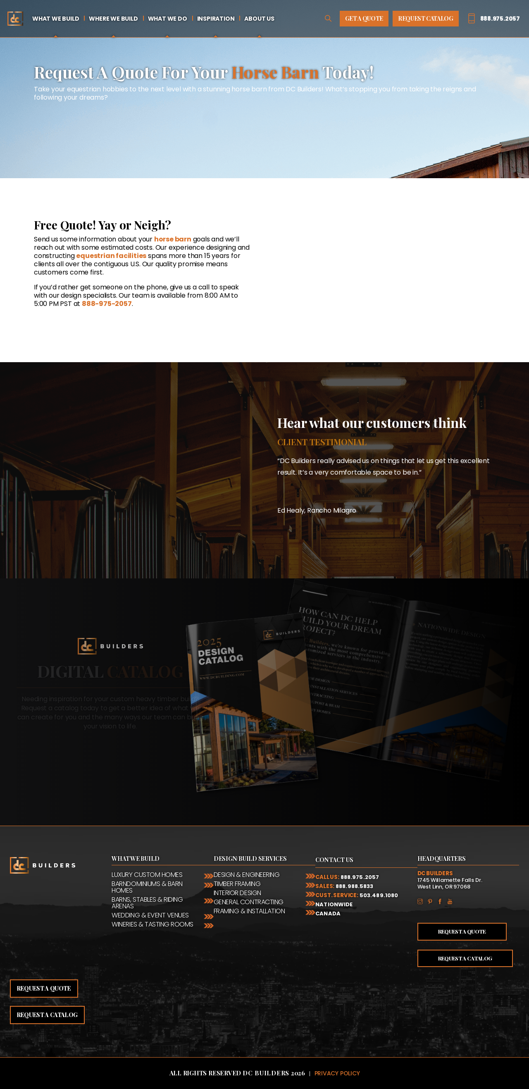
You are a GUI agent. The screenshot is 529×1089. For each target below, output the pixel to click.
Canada (328, 913)
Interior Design (237, 893)
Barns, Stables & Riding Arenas (147, 903)
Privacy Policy (337, 1073)
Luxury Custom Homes (147, 874)
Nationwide (334, 904)
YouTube (452, 901)
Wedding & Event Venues (150, 915)
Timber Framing (237, 883)
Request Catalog (425, 18)
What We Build (55, 18)
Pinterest (432, 901)
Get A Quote (364, 18)
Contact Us (334, 860)
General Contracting (249, 902)
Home (15, 18)
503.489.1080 (379, 895)
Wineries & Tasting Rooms (152, 924)
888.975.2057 (360, 877)
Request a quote (44, 988)
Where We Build (113, 18)
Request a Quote (462, 931)
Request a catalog (47, 1015)
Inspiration (216, 18)
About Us (259, 18)
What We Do (167, 18)
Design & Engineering (246, 874)
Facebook (442, 901)
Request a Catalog (465, 958)
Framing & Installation (249, 911)
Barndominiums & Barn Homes (147, 887)
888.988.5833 (355, 886)
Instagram (422, 901)
